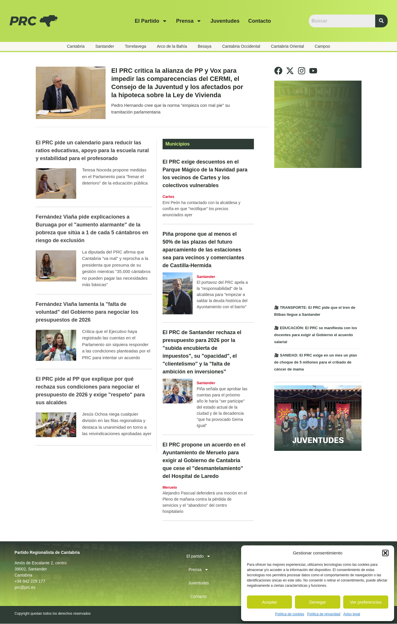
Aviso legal (351, 614)
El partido (151, 21)
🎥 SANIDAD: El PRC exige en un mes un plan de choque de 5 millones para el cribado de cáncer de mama (315, 362)
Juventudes (224, 21)
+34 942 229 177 (30, 581)
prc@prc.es (25, 587)
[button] (385, 553)
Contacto (259, 21)
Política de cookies (289, 614)
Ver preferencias (366, 602)
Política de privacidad (323, 614)
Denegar (317, 602)
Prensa (189, 21)
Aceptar (269, 602)
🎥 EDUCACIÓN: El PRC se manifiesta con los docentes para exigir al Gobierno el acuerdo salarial (315, 335)
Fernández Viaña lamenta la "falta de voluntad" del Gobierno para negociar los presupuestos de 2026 (87, 312)
